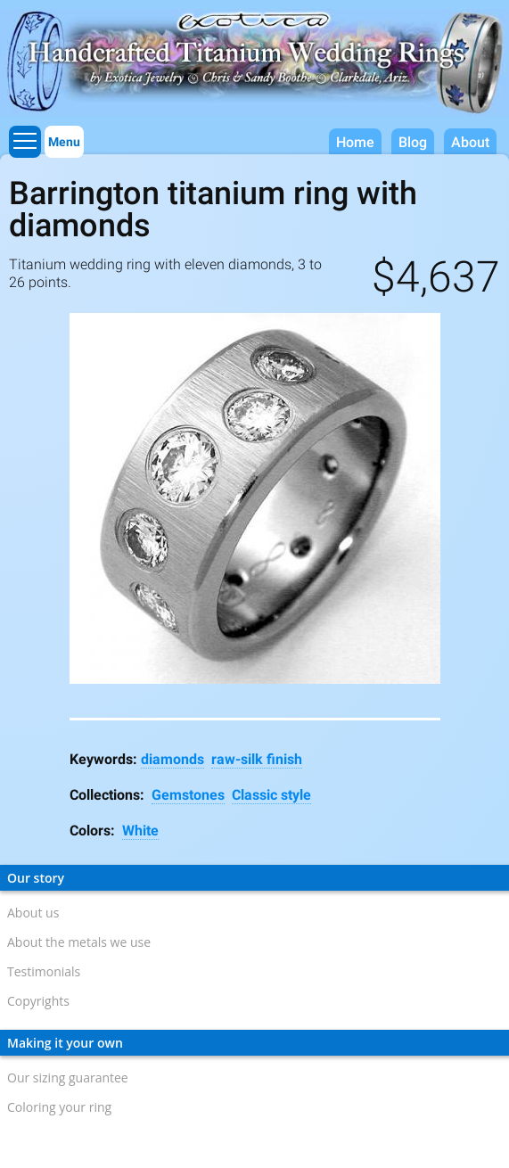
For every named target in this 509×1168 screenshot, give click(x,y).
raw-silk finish (256, 759)
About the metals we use (79, 942)
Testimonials (43, 971)
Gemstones (188, 794)
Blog (412, 142)
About (470, 142)
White (140, 830)
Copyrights (38, 1000)
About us (33, 912)
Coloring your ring (59, 1106)
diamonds (172, 759)
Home (355, 142)
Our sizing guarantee (67, 1077)
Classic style (271, 794)
